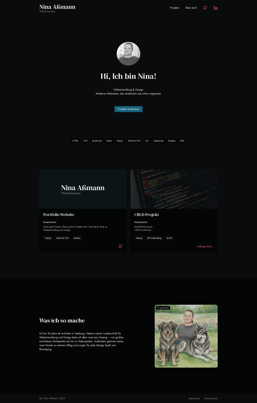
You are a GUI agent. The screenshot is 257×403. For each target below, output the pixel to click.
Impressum (194, 398)
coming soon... (205, 246)
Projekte (174, 8)
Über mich (191, 8)
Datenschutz (211, 398)
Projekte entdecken (128, 109)
